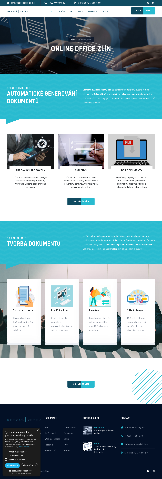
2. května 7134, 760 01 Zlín (136, 452)
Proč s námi (50, 433)
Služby (62, 11)
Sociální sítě (50, 450)
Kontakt (107, 11)
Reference (93, 11)
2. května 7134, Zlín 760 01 (89, 2)
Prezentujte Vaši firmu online (104, 432)
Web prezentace (52, 438)
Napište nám (143, 11)
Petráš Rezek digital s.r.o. (136, 427)
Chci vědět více (81, 201)
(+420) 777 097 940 (134, 435)
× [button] (38, 430)
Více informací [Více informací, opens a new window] (24, 447)
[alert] (21, 452)
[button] (21, 471)
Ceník (80, 11)
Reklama (49, 444)
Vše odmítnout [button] (29, 465)
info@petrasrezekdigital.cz (23, 2)
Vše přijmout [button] (12, 465)
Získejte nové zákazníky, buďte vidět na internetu (105, 449)
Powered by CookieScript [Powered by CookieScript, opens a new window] (21, 474)
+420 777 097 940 (57, 2)
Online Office (70, 427)
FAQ (71, 11)
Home (51, 11)
